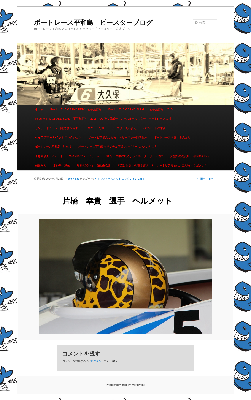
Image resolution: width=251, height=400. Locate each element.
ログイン (96, 361)
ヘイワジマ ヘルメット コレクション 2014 (119, 178)
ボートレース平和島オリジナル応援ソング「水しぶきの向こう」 (119, 146)
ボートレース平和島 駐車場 (53, 146)
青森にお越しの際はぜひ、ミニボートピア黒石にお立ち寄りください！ (162, 165)
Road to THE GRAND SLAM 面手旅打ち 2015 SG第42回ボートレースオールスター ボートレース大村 (103, 118)
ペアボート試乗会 (154, 128)
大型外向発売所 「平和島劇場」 (190, 156)
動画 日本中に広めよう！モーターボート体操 (135, 156)
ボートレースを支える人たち (172, 137)
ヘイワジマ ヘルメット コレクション (58, 137)
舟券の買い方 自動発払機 (93, 165)
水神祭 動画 (61, 165)
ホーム (39, 109)
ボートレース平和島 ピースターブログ (93, 22)
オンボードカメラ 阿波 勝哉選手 (58, 128)
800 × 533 (73, 178)
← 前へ (201, 178)
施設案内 (40, 165)
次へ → (213, 178)
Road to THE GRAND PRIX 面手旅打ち (76, 109)
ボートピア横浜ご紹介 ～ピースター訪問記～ (117, 137)
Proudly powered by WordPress (125, 384)
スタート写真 (95, 128)
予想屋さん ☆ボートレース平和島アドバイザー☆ (67, 156)
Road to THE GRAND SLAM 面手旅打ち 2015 (140, 109)
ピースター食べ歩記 (124, 128)
